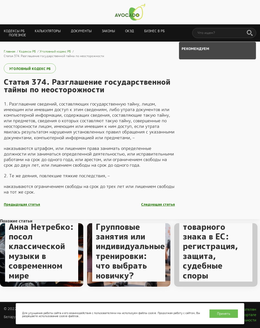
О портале (247, 314)
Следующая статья (158, 204)
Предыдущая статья (22, 204)
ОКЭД (129, 31)
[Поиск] (250, 33)
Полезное (17, 35)
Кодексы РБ (14, 31)
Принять (223, 313)
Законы (108, 31)
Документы (81, 31)
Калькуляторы (48, 31)
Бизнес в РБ (154, 31)
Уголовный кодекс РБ (30, 68)
